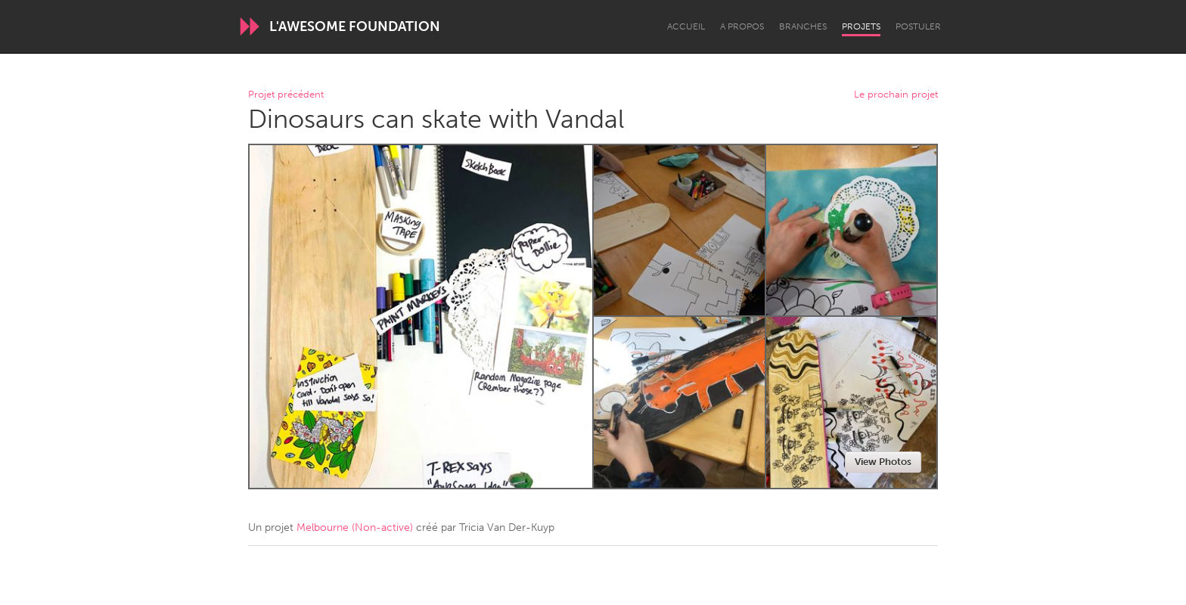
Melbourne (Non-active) (354, 527)
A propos (742, 26)
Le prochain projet (896, 95)
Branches (803, 26)
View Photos (883, 461)
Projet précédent (286, 95)
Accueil (686, 26)
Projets (861, 26)
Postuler (918, 26)
